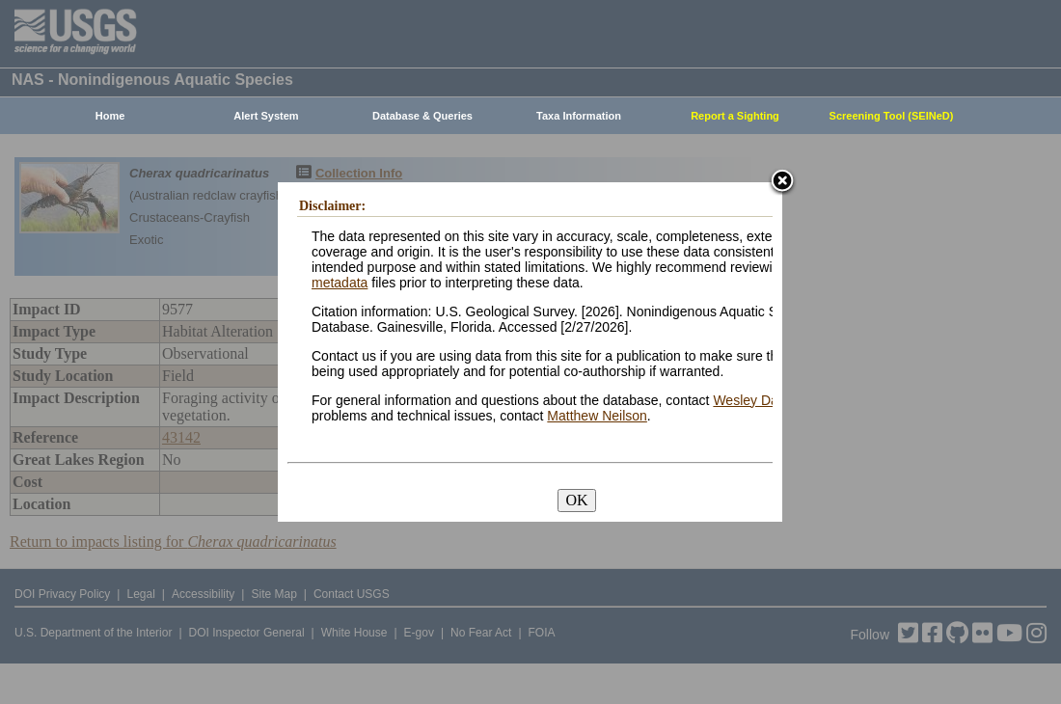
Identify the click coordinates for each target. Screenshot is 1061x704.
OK (576, 500)
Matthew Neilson (597, 415)
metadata (339, 282)
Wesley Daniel (756, 400)
